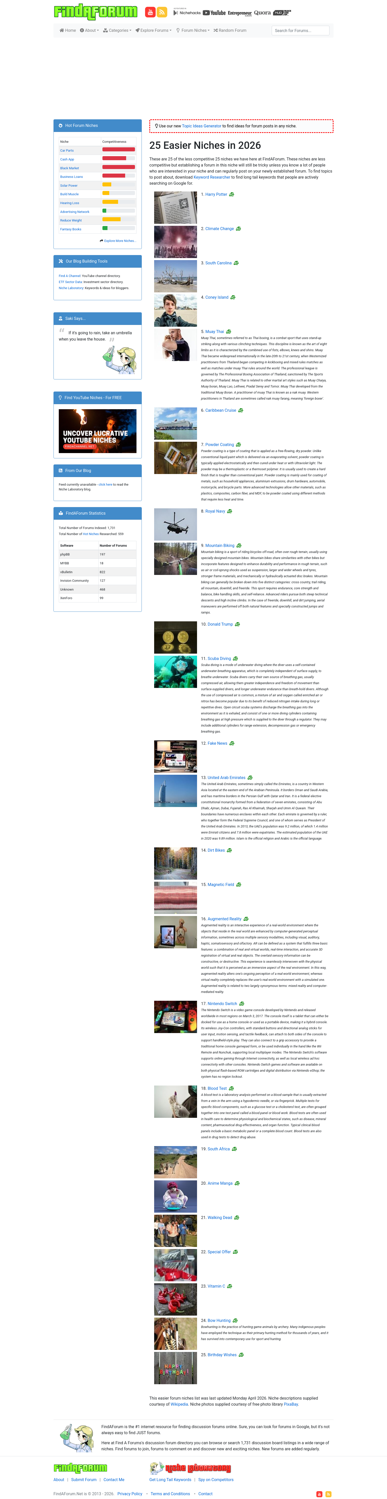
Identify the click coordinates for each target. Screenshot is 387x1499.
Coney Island (216, 297)
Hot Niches (91, 534)
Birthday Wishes (222, 1354)
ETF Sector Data (70, 282)
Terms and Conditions (170, 1493)
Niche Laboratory (71, 288)
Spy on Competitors (216, 1479)
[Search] (300, 30)
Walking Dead (220, 1217)
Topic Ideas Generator (201, 126)
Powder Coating (219, 444)
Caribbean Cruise (220, 410)
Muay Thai (214, 331)
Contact (206, 1493)
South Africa (219, 1149)
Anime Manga (220, 1183)
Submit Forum (84, 1479)
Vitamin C (216, 1286)
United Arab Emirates (226, 777)
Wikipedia (179, 1404)
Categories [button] (115, 30)
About (58, 1479)
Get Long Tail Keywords (170, 1479)
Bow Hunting (219, 1320)
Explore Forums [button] (152, 30)
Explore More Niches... (120, 241)
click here (105, 484)
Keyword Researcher (211, 177)
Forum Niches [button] (191, 30)
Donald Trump (220, 624)
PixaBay (291, 1404)
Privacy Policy (130, 1493)
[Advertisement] (193, 75)
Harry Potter (216, 194)
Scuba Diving (219, 658)
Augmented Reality (224, 919)
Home (69, 30)
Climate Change (219, 228)
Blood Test (217, 1088)
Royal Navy (215, 511)
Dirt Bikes (216, 850)
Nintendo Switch (222, 1003)
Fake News (217, 743)
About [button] (88, 30)
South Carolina (218, 263)
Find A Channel (69, 276)
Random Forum (230, 30)
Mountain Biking (219, 545)
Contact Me (114, 1479)
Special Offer (219, 1252)
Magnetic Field (221, 884)
